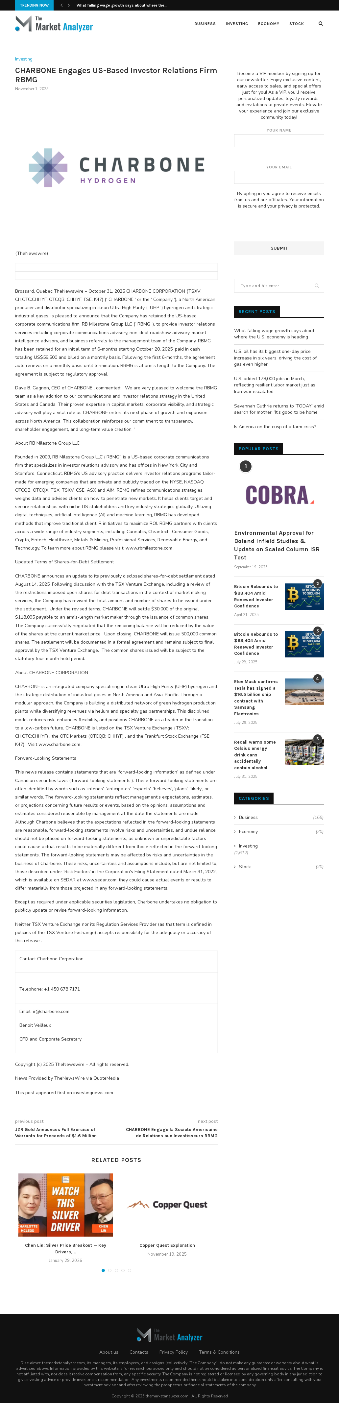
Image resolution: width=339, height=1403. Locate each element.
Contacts (139, 1352)
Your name (279, 137)
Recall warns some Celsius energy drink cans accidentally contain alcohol (255, 754)
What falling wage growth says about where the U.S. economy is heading (274, 333)
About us (108, 1352)
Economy (268, 23)
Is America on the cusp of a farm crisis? (275, 426)
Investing (237, 23)
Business (205, 23)
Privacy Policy (173, 1352)
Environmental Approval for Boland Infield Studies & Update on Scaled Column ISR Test (277, 545)
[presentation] (284, 228)
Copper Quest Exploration (167, 1245)
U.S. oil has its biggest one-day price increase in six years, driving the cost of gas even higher (275, 357)
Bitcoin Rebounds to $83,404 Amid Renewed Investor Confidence (256, 595)
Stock (296, 23)
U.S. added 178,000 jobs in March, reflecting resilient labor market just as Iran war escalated (274, 384)
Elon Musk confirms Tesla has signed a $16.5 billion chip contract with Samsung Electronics (256, 697)
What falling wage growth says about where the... (122, 5)
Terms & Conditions (219, 1352)
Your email (279, 174)
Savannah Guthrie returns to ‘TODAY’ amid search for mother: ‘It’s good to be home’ (279, 409)
